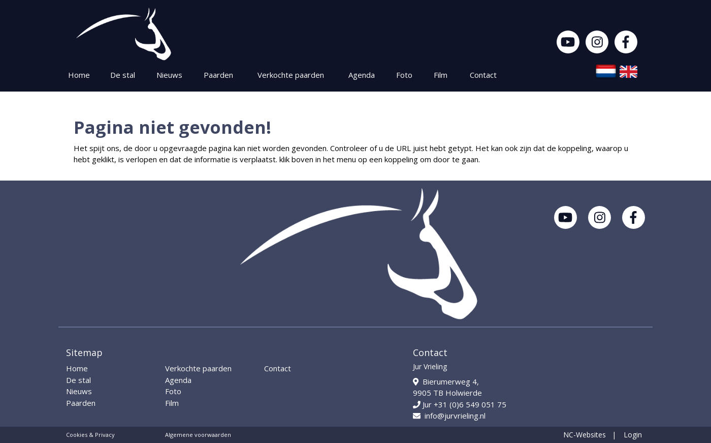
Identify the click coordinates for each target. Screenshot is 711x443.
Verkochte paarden (290, 75)
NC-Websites (584, 434)
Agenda (361, 75)
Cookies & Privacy (90, 434)
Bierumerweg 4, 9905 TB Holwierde (447, 387)
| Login (627, 434)
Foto (404, 75)
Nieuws (169, 75)
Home (79, 75)
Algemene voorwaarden (198, 434)
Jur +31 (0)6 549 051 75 (459, 404)
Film (440, 75)
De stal (122, 75)
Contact (483, 75)
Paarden (218, 75)
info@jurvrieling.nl (449, 415)
